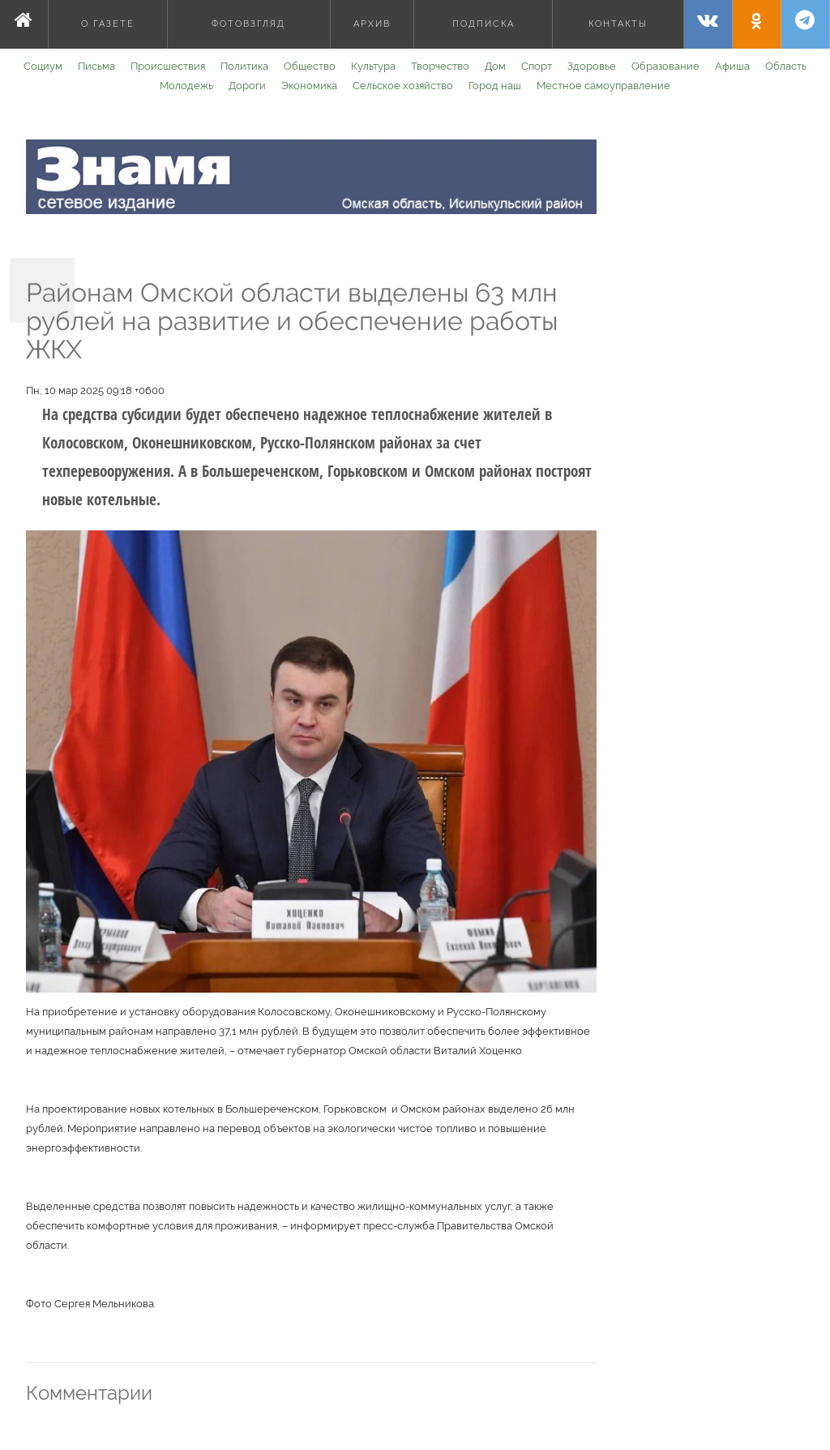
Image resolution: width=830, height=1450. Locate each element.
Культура (373, 66)
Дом (495, 66)
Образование (665, 66)
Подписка (483, 24)
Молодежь (186, 85)
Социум (43, 66)
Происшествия (167, 66)
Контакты (618, 24)
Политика (244, 66)
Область (785, 66)
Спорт (536, 66)
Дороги (247, 85)
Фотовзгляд (248, 24)
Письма (96, 66)
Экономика (309, 85)
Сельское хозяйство (403, 85)
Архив (372, 24)
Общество (310, 66)
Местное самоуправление (603, 85)
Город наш (494, 85)
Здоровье (591, 66)
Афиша (732, 66)
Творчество (440, 66)
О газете (108, 24)
